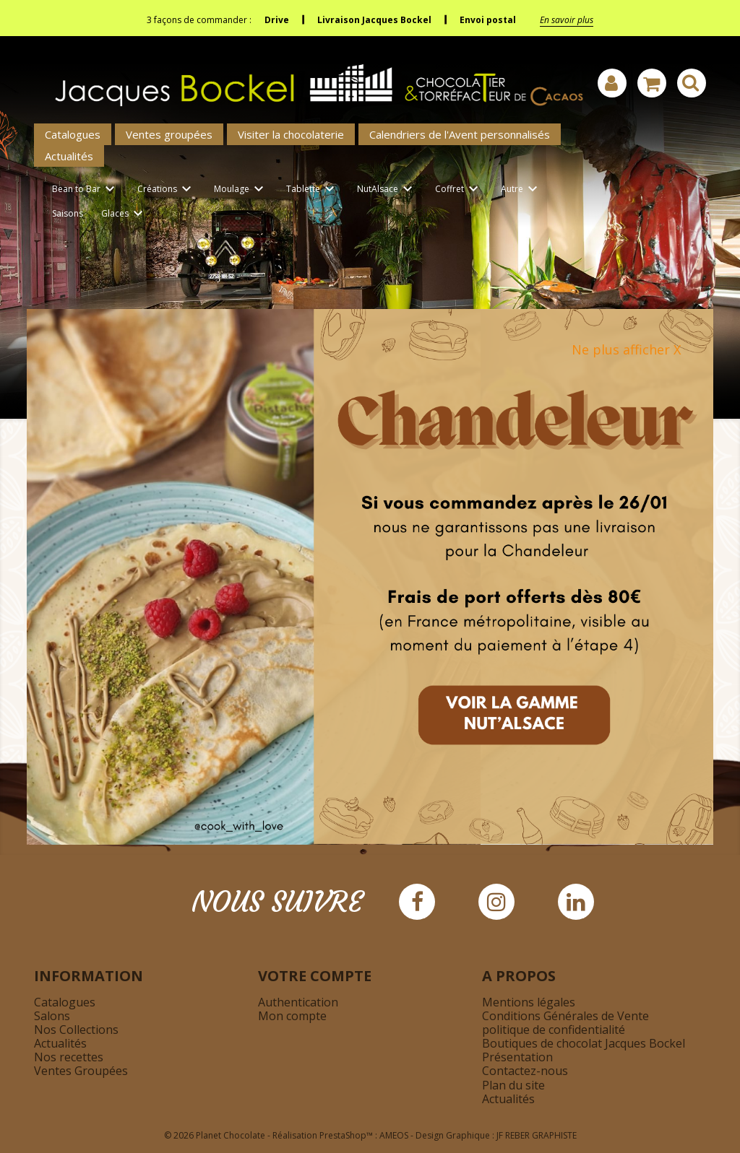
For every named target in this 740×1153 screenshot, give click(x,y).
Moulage (241, 189)
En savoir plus (566, 20)
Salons (52, 1016)
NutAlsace (387, 189)
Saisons (67, 213)
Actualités (69, 156)
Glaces (124, 214)
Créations (166, 189)
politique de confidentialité (553, 1029)
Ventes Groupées (81, 1071)
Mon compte (292, 1016)
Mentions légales (528, 1002)
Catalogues (72, 134)
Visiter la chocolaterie (291, 134)
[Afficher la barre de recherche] (691, 83)
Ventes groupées (169, 134)
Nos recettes (68, 1057)
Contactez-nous (525, 1071)
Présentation (517, 1057)
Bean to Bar (85, 189)
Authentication (298, 1002)
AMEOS (393, 1135)
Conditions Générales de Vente (565, 1016)
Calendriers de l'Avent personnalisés (459, 134)
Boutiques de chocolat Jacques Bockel (583, 1043)
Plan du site (513, 1085)
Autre (521, 189)
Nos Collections (76, 1029)
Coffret (459, 189)
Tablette (312, 189)
